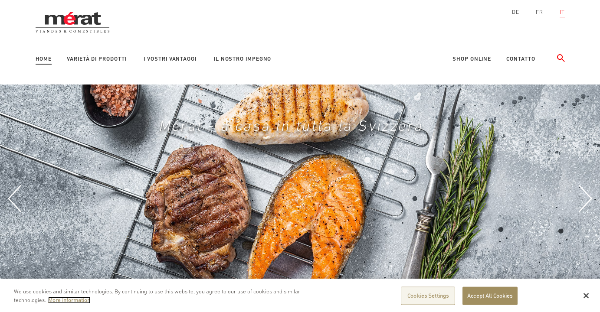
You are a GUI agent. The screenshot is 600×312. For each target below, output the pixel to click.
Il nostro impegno (242, 58)
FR (539, 12)
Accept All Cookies (489, 298)
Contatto (520, 58)
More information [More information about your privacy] (69, 302)
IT (562, 12)
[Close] (586, 298)
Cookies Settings (428, 298)
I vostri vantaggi (170, 58)
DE (515, 12)
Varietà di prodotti (96, 58)
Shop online (471, 58)
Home (44, 58)
